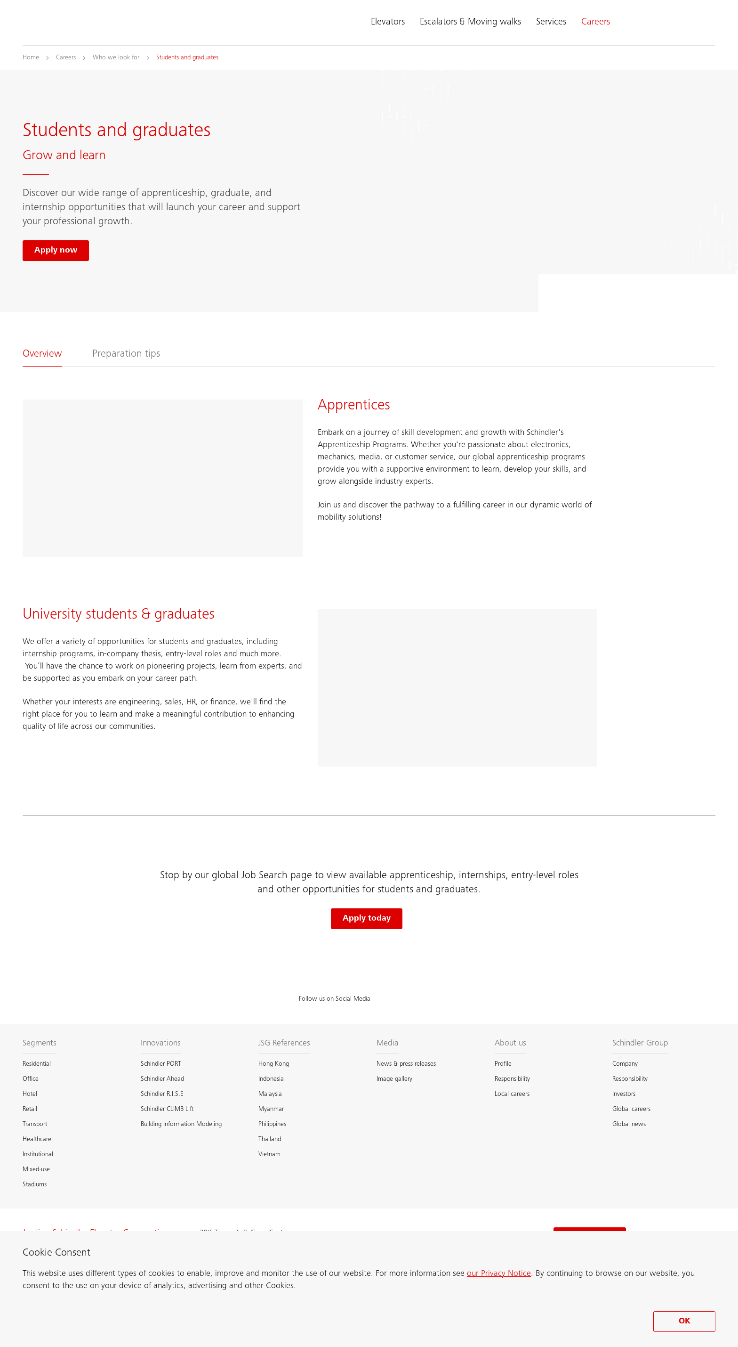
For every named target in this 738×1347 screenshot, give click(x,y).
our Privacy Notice (499, 1274)
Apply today (367, 918)
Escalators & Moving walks (470, 22)
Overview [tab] (42, 354)
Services (551, 22)
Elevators (388, 22)
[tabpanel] (369, 591)
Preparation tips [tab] (126, 354)
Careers (595, 22)
